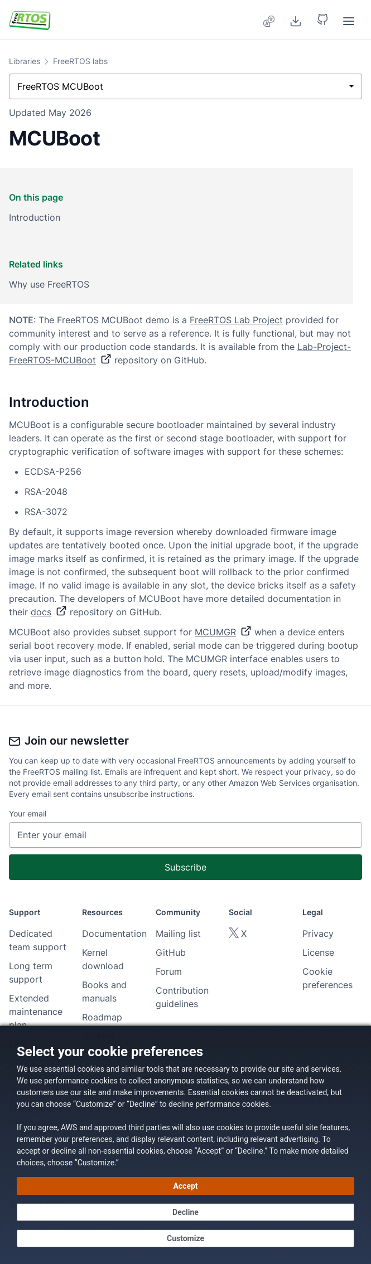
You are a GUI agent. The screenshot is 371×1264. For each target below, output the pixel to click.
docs (49, 612)
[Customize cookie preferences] (185, 1238)
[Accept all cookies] (185, 1186)
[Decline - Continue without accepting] (185, 1212)
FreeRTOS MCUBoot (60, 86)
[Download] (295, 20)
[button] (322, 20)
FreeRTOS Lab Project (236, 319)
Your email (27, 813)
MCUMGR (223, 632)
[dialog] (185, 1144)
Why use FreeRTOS (49, 284)
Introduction (34, 217)
